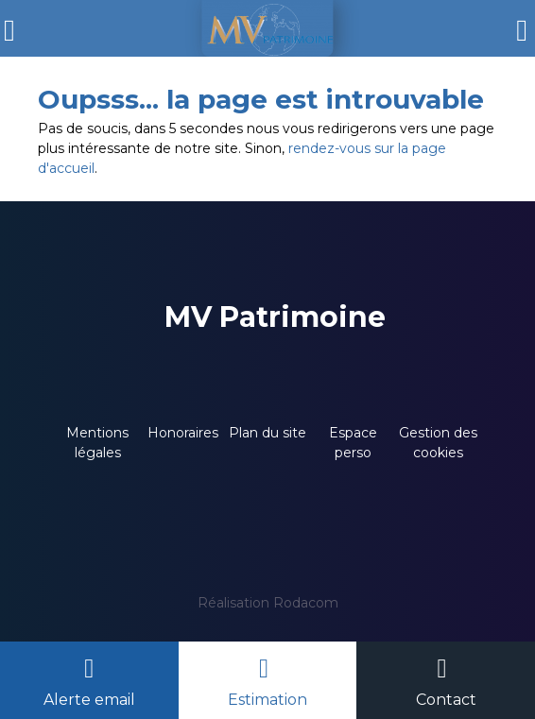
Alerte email (89, 700)
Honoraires (182, 432)
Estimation (267, 700)
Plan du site (267, 432)
